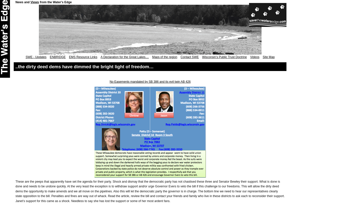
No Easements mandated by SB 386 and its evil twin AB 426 (150, 81)
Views (34, 2)
